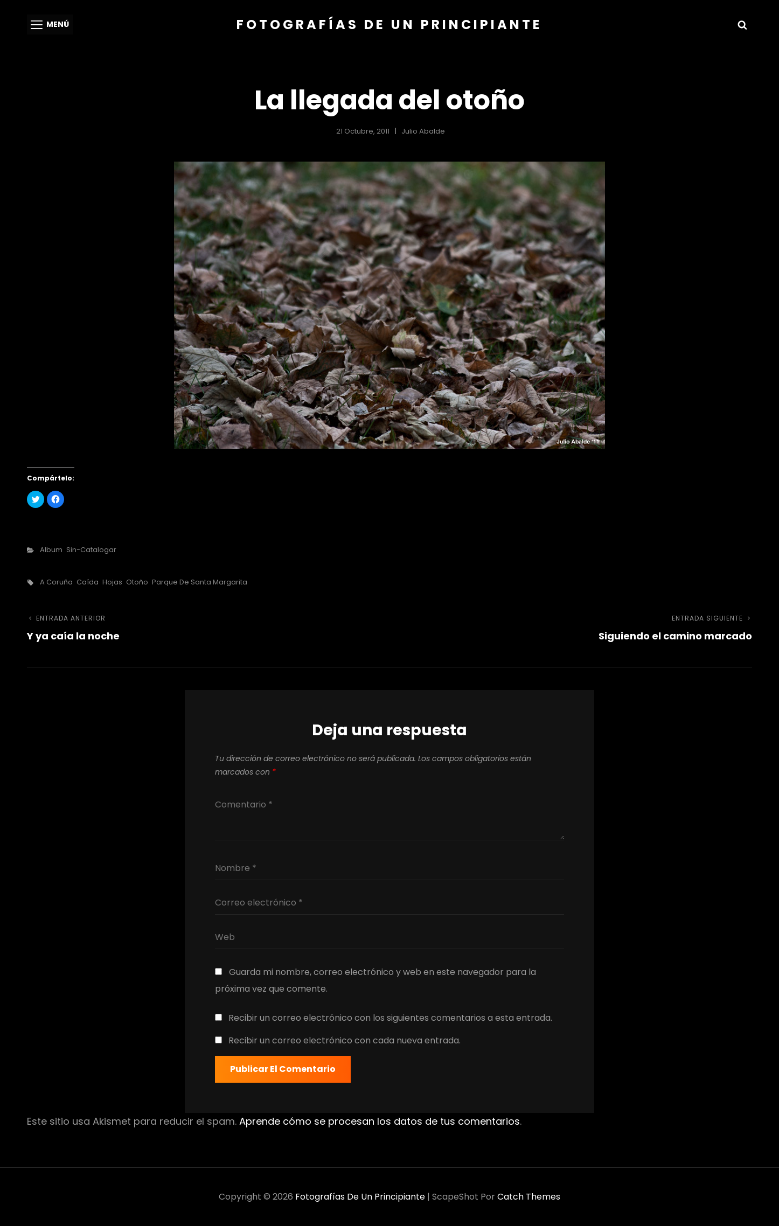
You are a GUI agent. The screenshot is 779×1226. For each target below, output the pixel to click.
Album (51, 550)
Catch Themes (528, 1196)
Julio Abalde (423, 131)
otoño (137, 582)
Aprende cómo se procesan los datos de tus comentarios (379, 1121)
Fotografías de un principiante (389, 24)
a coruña (56, 582)
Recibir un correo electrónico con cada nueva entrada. (344, 1040)
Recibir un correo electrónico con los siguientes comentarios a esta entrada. (390, 1018)
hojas (112, 582)
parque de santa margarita (199, 582)
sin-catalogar (91, 550)
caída (87, 582)
